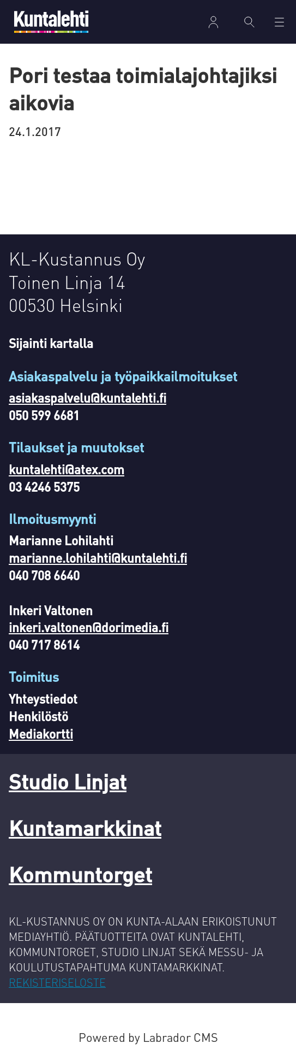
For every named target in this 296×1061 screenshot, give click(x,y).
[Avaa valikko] (279, 22)
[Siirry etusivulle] (51, 21)
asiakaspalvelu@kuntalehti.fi (87, 397)
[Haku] (249, 22)
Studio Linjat (67, 781)
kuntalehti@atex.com (66, 469)
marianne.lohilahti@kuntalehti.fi (98, 557)
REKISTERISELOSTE (57, 982)
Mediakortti (41, 733)
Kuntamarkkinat (85, 827)
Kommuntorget (80, 873)
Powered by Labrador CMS (148, 1037)
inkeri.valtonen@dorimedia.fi (88, 627)
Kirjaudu (213, 22)
